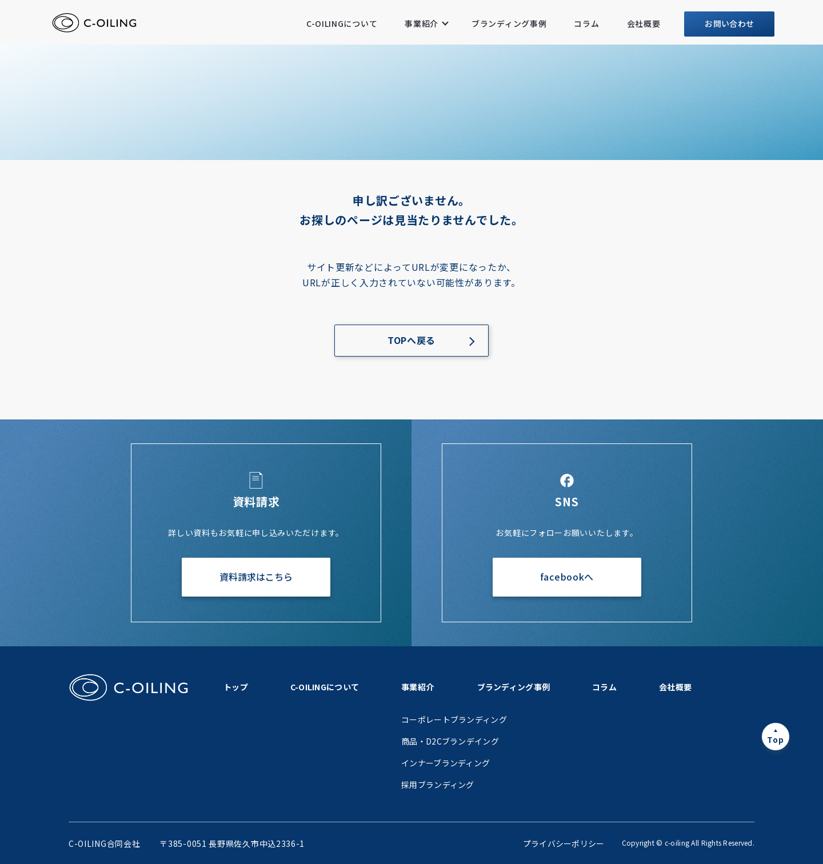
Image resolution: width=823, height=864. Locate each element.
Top (775, 739)
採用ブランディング (437, 784)
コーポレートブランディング (454, 719)
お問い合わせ (729, 23)
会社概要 (644, 23)
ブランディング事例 (509, 23)
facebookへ (567, 576)
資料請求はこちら (256, 576)
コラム (586, 23)
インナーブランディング (445, 763)
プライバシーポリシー (564, 843)
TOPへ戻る (411, 340)
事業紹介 (421, 23)
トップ (235, 687)
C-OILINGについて (341, 23)
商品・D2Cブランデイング (450, 741)
